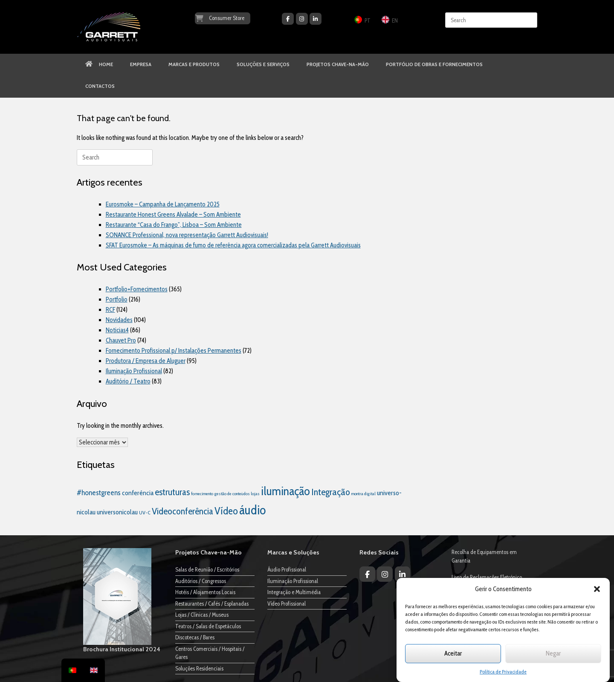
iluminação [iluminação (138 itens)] (285, 491)
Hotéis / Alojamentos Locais (205, 592)
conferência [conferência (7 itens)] (138, 492)
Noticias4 (117, 330)
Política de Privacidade (503, 671)
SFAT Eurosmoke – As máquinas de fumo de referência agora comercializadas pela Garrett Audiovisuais (233, 245)
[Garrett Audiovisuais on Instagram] (302, 19)
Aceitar (453, 653)
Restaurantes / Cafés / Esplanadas (212, 603)
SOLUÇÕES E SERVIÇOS (263, 64)
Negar (553, 653)
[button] (597, 589)
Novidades (119, 320)
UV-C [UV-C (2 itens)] (145, 512)
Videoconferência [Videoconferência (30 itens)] (182, 511)
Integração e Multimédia (294, 592)
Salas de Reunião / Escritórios (207, 569)
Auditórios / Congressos (200, 581)
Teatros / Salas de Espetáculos (208, 626)
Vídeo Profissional (286, 603)
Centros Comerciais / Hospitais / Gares (209, 653)
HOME (99, 64)
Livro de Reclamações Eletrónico (487, 577)
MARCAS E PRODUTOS (194, 64)
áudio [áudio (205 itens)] (252, 509)
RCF (110, 309)
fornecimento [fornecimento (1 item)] (202, 493)
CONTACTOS (100, 86)
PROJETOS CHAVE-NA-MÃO (338, 64)
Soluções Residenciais (199, 668)
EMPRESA (140, 64)
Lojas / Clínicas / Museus (202, 614)
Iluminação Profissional (134, 371)
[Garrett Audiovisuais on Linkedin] (315, 19)
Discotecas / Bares (194, 637)
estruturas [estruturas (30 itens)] (172, 491)
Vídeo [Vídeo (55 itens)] (226, 511)
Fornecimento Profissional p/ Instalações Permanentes (173, 350)
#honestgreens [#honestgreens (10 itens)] (99, 492)
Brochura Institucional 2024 (121, 649)
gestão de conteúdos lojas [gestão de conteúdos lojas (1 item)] (237, 493)
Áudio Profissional (286, 569)
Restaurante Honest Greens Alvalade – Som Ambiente (173, 214)
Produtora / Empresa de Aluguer (145, 361)
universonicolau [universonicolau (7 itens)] (117, 512)
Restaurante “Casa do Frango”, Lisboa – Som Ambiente (174, 225)
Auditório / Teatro (128, 381)
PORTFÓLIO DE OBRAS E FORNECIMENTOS (434, 64)
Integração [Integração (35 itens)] (330, 492)
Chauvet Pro (121, 340)
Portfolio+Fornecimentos (137, 289)
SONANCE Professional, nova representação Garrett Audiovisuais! (187, 235)
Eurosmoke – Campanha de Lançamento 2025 (163, 204)
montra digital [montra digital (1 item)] (363, 493)
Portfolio (116, 299)
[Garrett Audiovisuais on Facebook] (288, 19)
